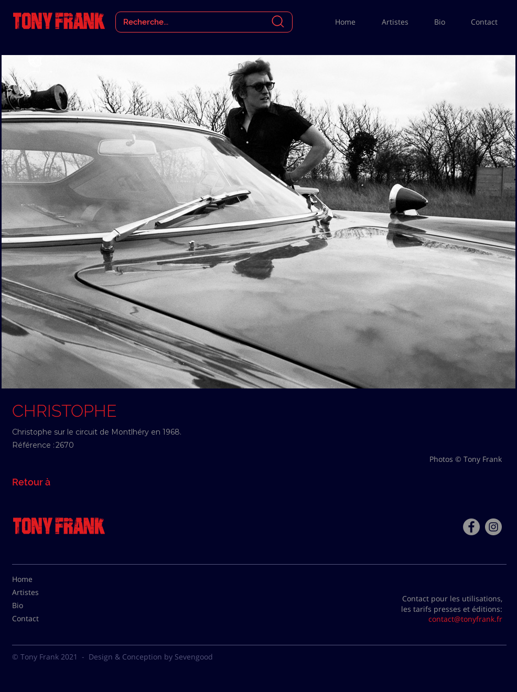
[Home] (38, 579)
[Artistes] (38, 592)
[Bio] (38, 605)
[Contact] (38, 618)
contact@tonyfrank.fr (465, 619)
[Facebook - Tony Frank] (471, 526)
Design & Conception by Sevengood (151, 657)
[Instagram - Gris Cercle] (493, 526)
